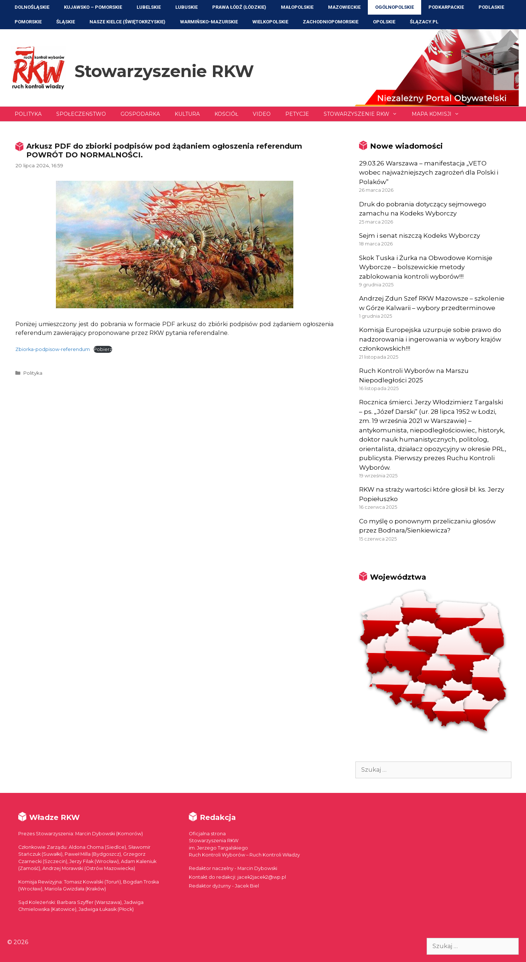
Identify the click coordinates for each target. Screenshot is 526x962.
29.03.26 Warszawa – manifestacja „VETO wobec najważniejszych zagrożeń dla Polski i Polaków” (428, 173)
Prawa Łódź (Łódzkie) (239, 7)
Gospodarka (140, 114)
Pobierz (103, 349)
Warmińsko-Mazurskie (209, 21)
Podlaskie (491, 7)
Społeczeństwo (81, 114)
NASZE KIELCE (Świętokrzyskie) (127, 21)
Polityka (28, 114)
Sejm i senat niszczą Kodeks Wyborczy (419, 235)
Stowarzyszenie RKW (164, 71)
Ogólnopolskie (394, 7)
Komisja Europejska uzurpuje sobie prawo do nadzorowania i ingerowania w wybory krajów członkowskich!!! (430, 339)
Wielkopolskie (270, 21)
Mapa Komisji (439, 114)
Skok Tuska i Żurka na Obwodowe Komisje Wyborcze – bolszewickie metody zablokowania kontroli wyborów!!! (425, 267)
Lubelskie (149, 7)
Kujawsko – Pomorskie (93, 7)
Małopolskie (297, 7)
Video (262, 114)
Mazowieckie (344, 7)
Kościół (226, 114)
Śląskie (65, 21)
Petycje (297, 114)
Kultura (187, 114)
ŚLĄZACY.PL (424, 21)
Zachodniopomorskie (330, 21)
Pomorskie (28, 21)
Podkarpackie (446, 7)
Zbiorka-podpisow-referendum (52, 349)
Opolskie (384, 21)
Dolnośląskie (32, 7)
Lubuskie (186, 7)
